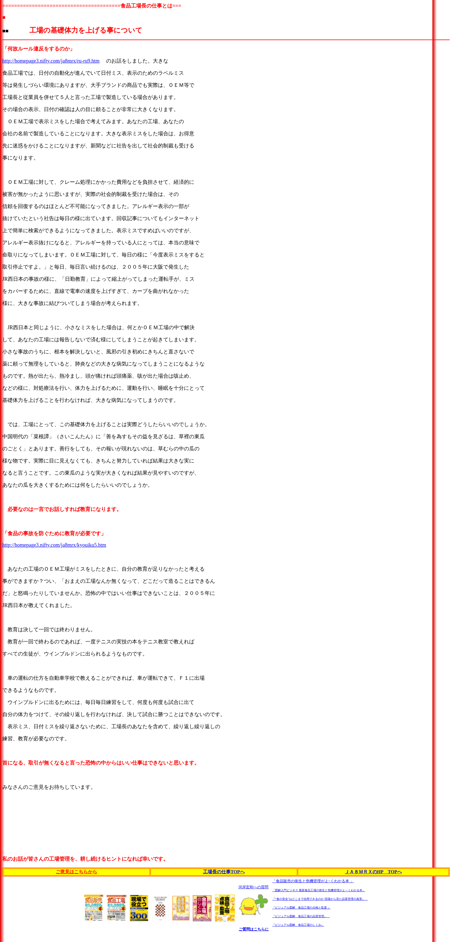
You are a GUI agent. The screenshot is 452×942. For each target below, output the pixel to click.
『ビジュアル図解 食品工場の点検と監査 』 (301, 907)
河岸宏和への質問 (253, 887)
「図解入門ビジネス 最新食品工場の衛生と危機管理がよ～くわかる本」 (318, 890)
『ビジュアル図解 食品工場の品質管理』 (301, 916)
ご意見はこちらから (76, 871)
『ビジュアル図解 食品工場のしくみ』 (298, 924)
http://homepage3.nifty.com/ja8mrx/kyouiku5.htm (54, 545)
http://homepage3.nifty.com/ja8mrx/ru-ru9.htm (50, 61)
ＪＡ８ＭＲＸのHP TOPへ (373, 871)
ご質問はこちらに (254, 929)
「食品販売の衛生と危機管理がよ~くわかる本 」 (313, 881)
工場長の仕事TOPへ (224, 871)
